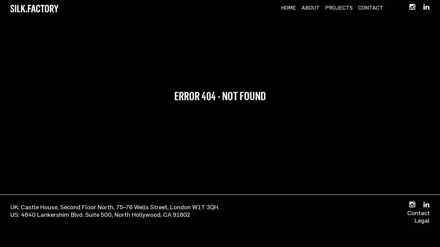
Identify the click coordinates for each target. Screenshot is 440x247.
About (310, 7)
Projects (339, 7)
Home (288, 7)
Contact (370, 7)
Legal (422, 220)
